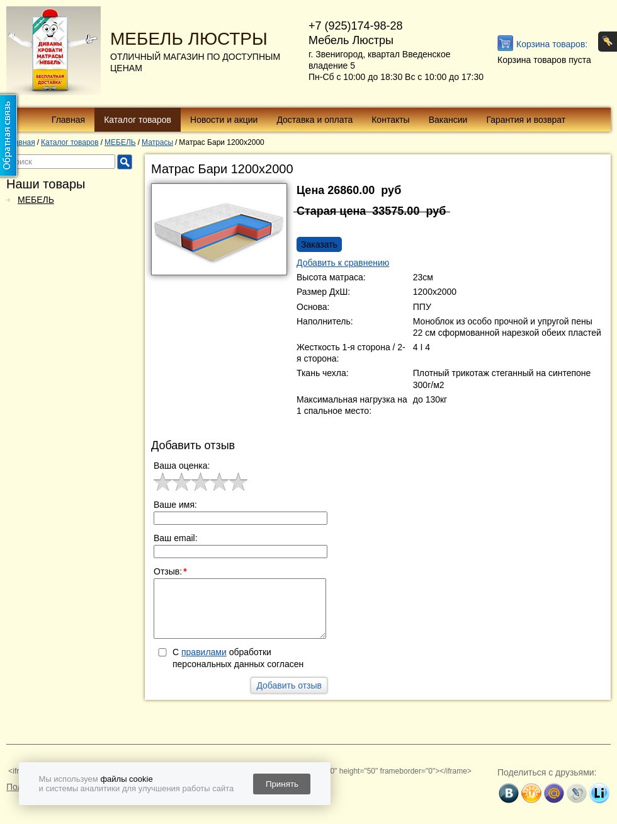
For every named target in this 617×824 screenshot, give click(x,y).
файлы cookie (126, 779)
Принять (282, 784)
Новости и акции (224, 120)
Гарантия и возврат (525, 120)
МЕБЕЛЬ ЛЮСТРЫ (189, 39)
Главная (68, 120)
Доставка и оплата (314, 120)
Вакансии (448, 120)
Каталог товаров (137, 120)
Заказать (319, 244)
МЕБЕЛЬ (36, 200)
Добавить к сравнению (343, 263)
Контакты (390, 120)
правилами (204, 652)
